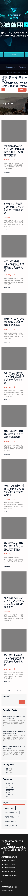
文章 (7, 769)
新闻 (7, 770)
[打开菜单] (3, 89)
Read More (7, 172)
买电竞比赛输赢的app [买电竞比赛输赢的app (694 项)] (12, 817)
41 (12, 690)
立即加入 (22, 90)
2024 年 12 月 (9, 787)
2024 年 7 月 (9, 794)
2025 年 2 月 (9, 783)
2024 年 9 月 (9, 790)
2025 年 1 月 (9, 785)
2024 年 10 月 (10, 789)
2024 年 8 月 (9, 792)
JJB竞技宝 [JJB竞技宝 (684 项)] (9, 808)
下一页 (18, 691)
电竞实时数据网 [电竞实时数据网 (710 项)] (10, 821)
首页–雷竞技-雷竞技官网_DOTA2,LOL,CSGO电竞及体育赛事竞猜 (14, 82)
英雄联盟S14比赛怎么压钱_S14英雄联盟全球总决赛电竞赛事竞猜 (14, 732)
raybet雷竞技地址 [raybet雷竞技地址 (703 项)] (11, 812)
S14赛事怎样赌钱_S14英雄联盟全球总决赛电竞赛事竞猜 (14, 747)
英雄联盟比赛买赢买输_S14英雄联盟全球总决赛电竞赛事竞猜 (14, 717)
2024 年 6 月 (9, 796)
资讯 (7, 772)
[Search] (22, 702)
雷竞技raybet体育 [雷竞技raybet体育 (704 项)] (11, 826)
